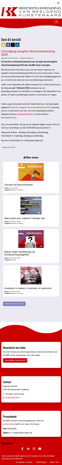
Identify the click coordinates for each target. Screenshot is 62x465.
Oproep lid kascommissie (18, 184)
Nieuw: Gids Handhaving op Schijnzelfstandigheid (19, 253)
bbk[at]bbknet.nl (12, 397)
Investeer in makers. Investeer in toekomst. (28, 288)
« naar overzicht (8, 147)
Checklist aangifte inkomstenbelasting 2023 (30, 107)
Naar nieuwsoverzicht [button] (14, 304)
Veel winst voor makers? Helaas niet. (24, 218)
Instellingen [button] (41, 462)
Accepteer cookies (24, 462)
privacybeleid (9, 424)
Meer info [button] (54, 462)
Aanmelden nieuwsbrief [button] (15, 360)
